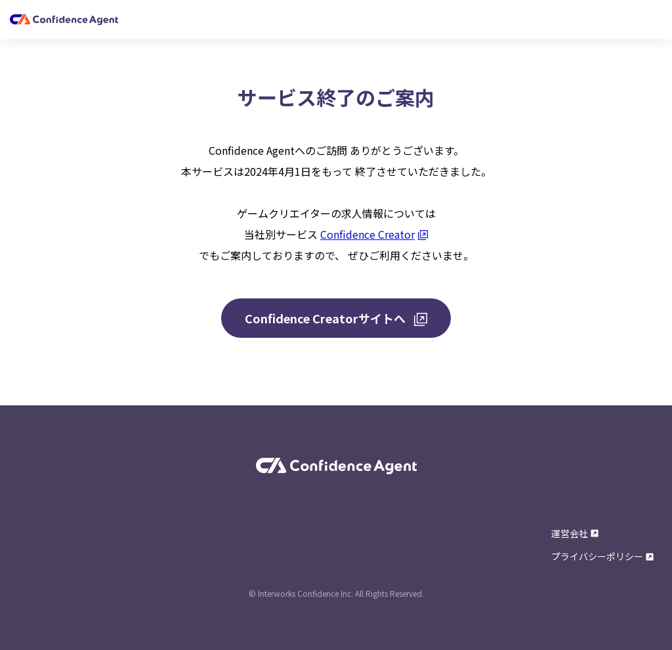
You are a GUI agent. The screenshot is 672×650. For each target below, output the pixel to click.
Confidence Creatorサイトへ (336, 318)
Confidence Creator (374, 234)
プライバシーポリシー (602, 556)
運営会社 (574, 533)
